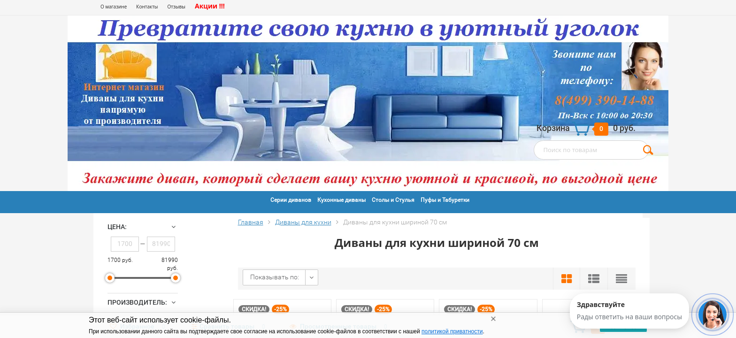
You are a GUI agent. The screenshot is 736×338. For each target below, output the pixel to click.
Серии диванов (290, 200)
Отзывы (176, 6)
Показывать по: (274, 277)
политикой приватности (452, 331)
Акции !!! (210, 5)
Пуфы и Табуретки (445, 200)
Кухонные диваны (341, 200)
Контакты (147, 6)
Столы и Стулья (393, 200)
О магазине (113, 6)
